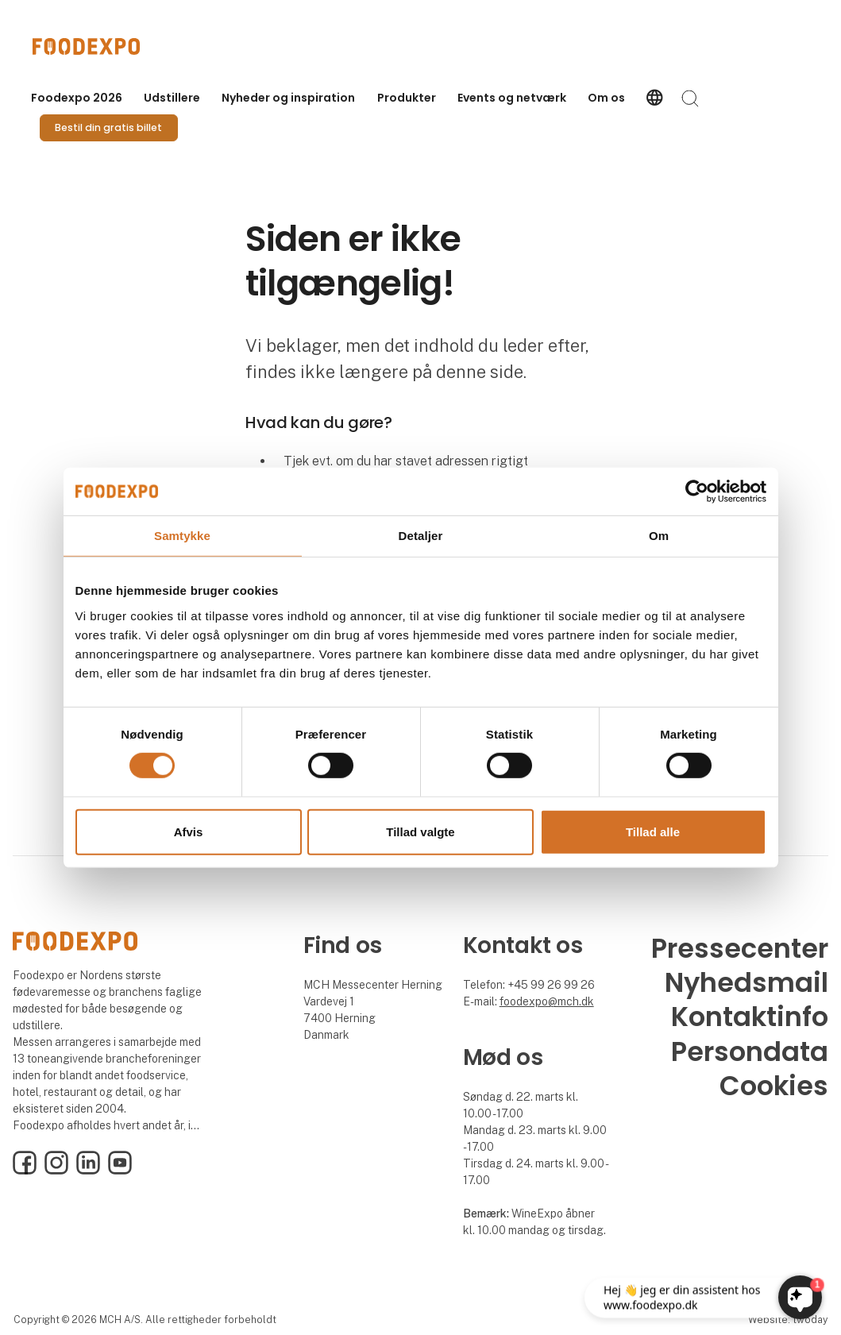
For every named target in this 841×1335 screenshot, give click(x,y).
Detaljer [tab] (421, 535)
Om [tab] (659, 535)
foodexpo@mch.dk (547, 1001)
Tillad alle (653, 832)
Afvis (188, 832)
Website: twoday (787, 1319)
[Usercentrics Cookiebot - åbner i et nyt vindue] (696, 491)
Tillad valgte (420, 832)
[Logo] (96, 46)
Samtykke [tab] (182, 535)
